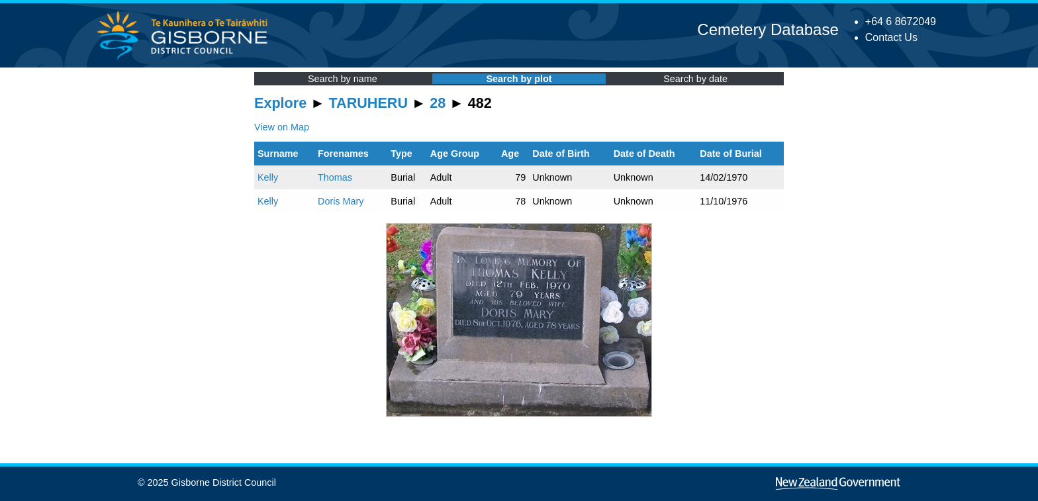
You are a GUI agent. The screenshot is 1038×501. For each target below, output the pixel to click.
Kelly (268, 177)
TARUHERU (368, 103)
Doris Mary (341, 201)
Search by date (695, 78)
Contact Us (891, 37)
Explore (280, 103)
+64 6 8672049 (900, 21)
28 (438, 103)
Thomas (335, 177)
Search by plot (518, 78)
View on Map (281, 127)
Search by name (342, 78)
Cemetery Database (767, 29)
